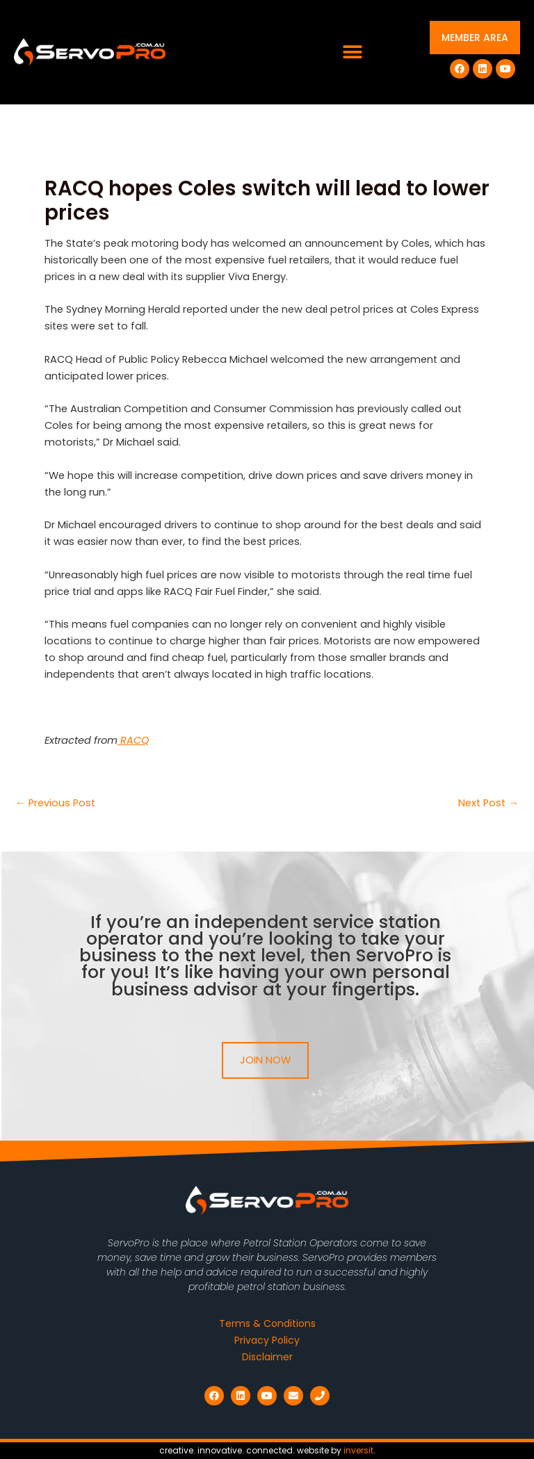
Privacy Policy (267, 1340)
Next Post (488, 803)
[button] (353, 52)
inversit (358, 1450)
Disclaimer (267, 1357)
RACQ (133, 740)
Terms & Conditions (267, 1323)
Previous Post (55, 803)
